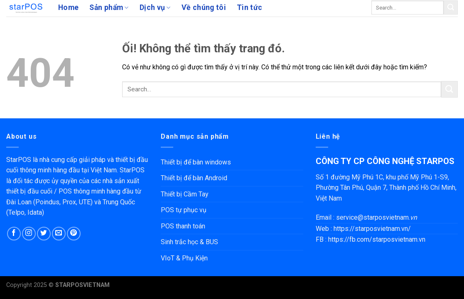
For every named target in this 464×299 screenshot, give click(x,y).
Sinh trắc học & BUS (189, 242)
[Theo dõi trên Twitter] (44, 233)
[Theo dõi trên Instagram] (29, 233)
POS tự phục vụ (183, 210)
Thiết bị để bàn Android (194, 178)
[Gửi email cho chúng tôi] (59, 233)
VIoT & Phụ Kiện (184, 258)
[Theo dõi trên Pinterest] (74, 233)
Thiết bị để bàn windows (196, 162)
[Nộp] (451, 7)
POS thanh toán (183, 226)
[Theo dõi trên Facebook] (14, 233)
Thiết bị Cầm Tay (185, 194)
